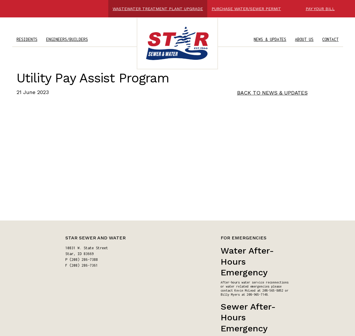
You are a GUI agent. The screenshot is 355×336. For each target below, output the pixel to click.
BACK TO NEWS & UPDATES (272, 93)
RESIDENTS (27, 39)
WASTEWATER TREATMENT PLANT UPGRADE (158, 8)
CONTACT (330, 39)
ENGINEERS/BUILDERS (67, 39)
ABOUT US (304, 39)
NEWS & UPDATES (270, 39)
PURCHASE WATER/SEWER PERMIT (246, 8)
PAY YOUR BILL (320, 8)
